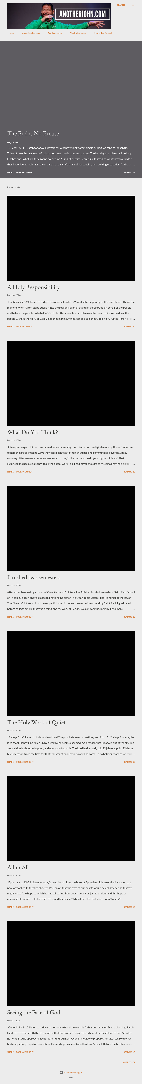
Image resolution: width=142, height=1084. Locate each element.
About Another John (29, 33)
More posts (129, 1062)
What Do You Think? (32, 432)
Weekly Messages (76, 33)
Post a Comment (24, 172)
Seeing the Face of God (33, 1012)
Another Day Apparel (101, 33)
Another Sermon (53, 33)
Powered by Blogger (71, 1072)
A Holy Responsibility (33, 287)
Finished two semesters (33, 577)
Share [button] (10, 172)
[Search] (121, 5)
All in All (18, 867)
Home (9, 33)
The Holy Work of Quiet (36, 722)
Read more (129, 172)
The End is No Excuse (33, 133)
